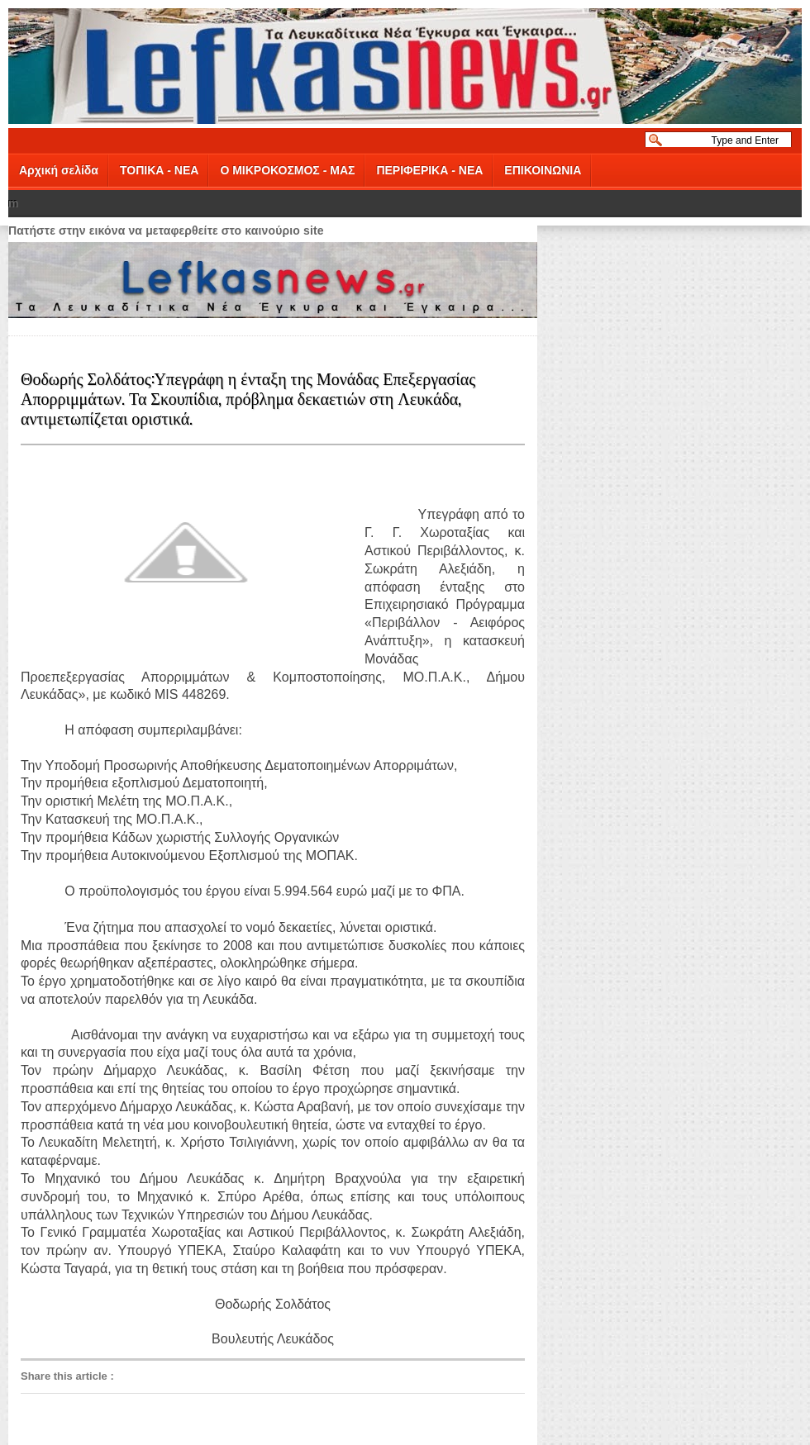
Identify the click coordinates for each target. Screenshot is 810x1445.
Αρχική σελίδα (58, 170)
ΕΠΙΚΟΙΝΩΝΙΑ (542, 170)
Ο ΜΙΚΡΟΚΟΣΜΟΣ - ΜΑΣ (287, 170)
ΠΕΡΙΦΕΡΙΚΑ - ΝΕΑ (429, 170)
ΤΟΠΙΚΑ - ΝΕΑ (159, 170)
